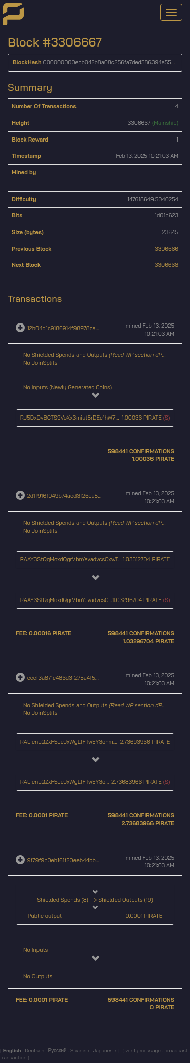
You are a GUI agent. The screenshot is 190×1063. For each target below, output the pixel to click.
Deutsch (33, 1050)
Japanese (104, 1050)
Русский (57, 1050)
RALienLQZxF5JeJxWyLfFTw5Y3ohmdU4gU (75, 741)
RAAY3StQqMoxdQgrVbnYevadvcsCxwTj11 (72, 559)
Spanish (79, 1050)
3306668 (166, 264)
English (13, 1050)
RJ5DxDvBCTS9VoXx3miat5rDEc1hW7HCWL (75, 417)
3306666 (166, 248)
